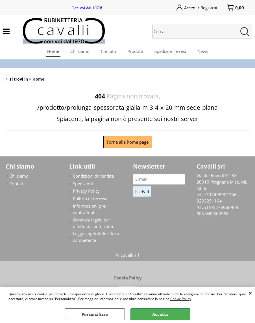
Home (53, 51)
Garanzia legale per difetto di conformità (93, 223)
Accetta (160, 314)
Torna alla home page (127, 142)
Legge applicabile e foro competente (96, 237)
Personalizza (95, 314)
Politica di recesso (90, 198)
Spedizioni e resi (170, 51)
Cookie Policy (180, 298)
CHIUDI (250, 293)
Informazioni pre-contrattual (90, 209)
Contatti (108, 51)
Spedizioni (83, 183)
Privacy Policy (86, 191)
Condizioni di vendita (93, 176)
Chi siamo (80, 51)
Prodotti (135, 51)
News (202, 51)
